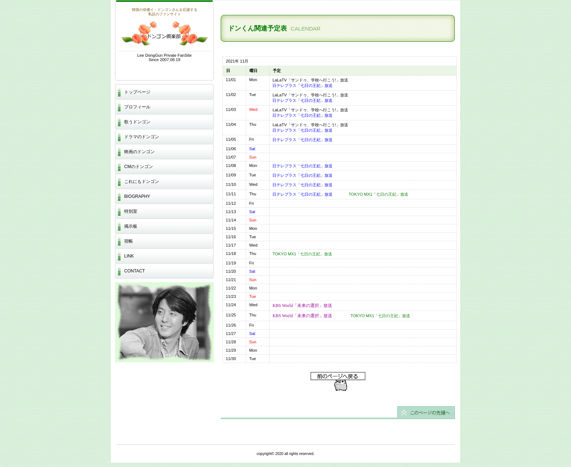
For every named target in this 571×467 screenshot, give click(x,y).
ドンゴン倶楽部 (165, 33)
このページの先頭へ (338, 412)
